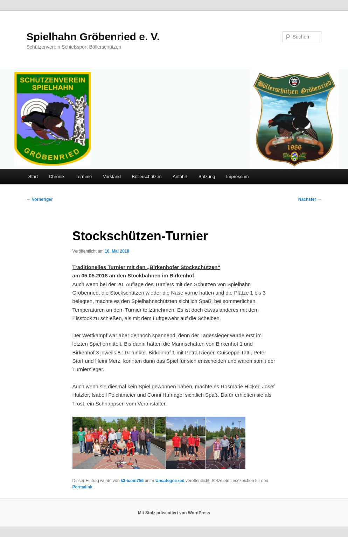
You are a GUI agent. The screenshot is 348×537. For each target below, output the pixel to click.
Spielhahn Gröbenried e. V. (93, 36)
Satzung (207, 176)
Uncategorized (170, 480)
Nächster (310, 199)
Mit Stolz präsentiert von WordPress (174, 512)
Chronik (57, 176)
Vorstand (112, 176)
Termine (84, 176)
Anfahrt (180, 176)
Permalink (82, 487)
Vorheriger (40, 199)
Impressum (237, 176)
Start (33, 176)
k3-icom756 (132, 480)
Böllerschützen (147, 176)
